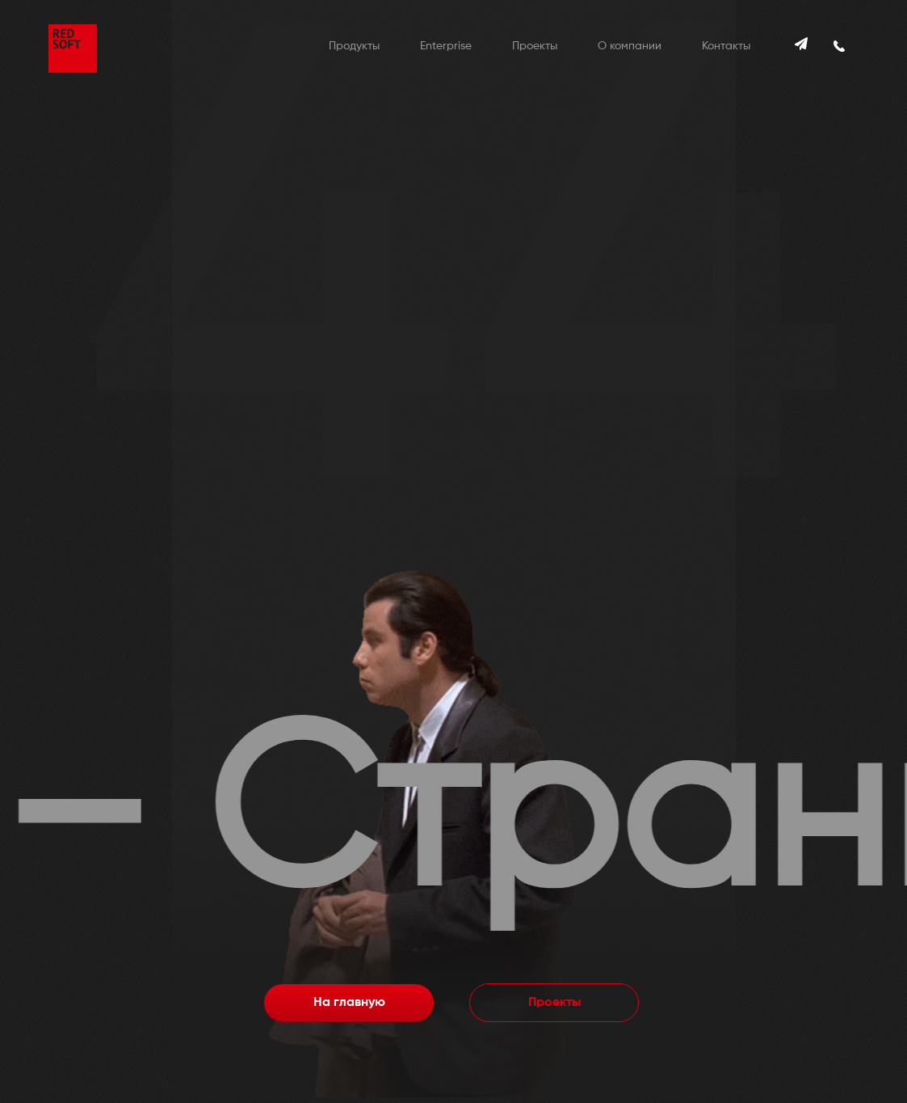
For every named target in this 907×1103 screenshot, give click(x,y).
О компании (629, 46)
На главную (349, 1002)
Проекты (534, 46)
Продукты (354, 46)
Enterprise (446, 46)
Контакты (726, 46)
